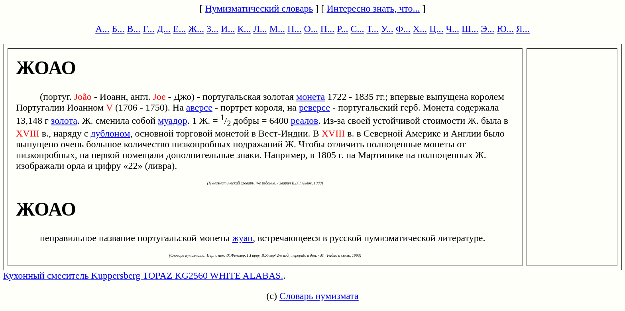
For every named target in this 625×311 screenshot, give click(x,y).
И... (228, 29)
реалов (304, 120)
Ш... (470, 29)
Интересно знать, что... (373, 8)
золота (64, 120)
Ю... (505, 29)
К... (244, 29)
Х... (420, 29)
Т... (372, 29)
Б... (118, 29)
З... (212, 29)
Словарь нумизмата (319, 296)
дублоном (110, 133)
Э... (487, 29)
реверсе (314, 107)
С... (357, 29)
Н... (294, 29)
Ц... (436, 29)
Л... (260, 29)
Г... (148, 29)
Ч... (452, 29)
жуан (242, 238)
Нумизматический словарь (259, 8)
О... (311, 29)
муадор (172, 120)
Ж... (196, 29)
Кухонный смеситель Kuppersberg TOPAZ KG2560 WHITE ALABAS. (143, 275)
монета (310, 96)
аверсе (199, 107)
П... (327, 29)
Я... (523, 29)
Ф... (403, 29)
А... (102, 29)
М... (277, 29)
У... (387, 29)
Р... (342, 29)
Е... (179, 29)
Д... (163, 29)
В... (133, 29)
